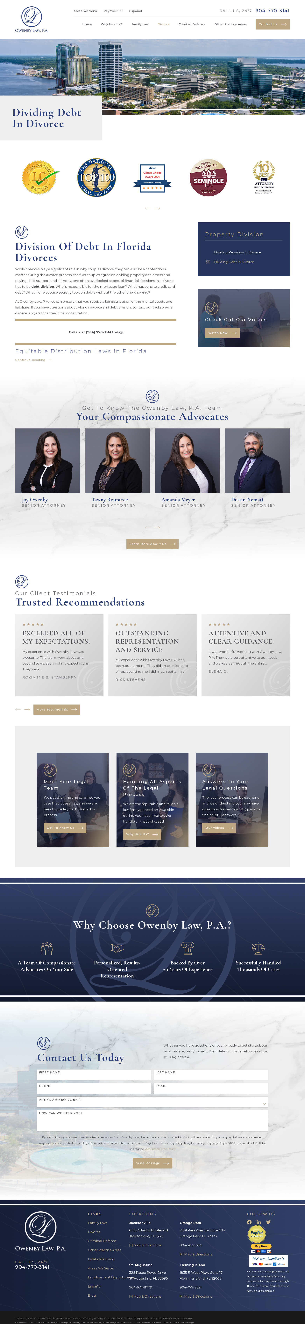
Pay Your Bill (113, 11)
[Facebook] (249, 1222)
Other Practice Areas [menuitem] (231, 24)
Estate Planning (101, 1259)
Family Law (97, 1223)
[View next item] (157, 208)
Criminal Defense (102, 1241)
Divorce (94, 1232)
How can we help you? (61, 1119)
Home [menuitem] (87, 24)
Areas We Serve (86, 11)
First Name (49, 1078)
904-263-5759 (191, 1245)
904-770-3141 (272, 10)
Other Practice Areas (105, 1250)
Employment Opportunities (111, 1277)
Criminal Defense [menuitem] (192, 24)
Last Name (165, 1078)
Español (135, 11)
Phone (45, 1092)
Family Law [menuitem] (140, 24)
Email (161, 1092)
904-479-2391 (191, 1287)
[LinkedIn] (259, 1222)
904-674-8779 (140, 1287)
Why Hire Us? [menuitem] (111, 24)
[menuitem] (243, 252)
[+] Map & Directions (145, 1245)
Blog (92, 1295)
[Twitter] (268, 1222)
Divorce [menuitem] (164, 24)
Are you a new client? (60, 1105)
